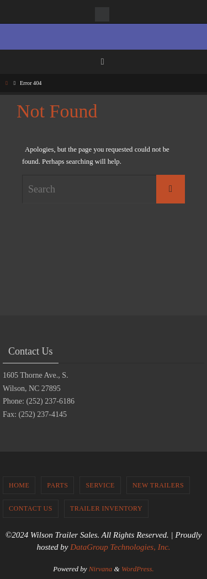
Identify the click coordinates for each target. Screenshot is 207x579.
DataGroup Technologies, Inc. (120, 547)
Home (19, 485)
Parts (57, 485)
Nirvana (101, 569)
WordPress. (137, 569)
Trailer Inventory (106, 508)
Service (100, 485)
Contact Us (30, 508)
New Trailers (158, 485)
